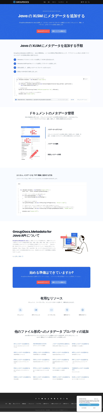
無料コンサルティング (56, 404)
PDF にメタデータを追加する (80, 360)
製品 (45, 2)
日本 (81, 2)
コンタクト (66, 411)
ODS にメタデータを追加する (41, 360)
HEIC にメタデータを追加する (22, 353)
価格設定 (24, 404)
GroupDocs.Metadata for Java (20, 240)
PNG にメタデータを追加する (22, 369)
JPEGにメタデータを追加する (41, 353)
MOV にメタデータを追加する (61, 353)
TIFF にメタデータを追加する (61, 369)
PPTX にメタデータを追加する (41, 369)
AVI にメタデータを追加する (21, 345)
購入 (49, 2)
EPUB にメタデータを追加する (80, 345)
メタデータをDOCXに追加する (61, 345)
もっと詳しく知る (17, 256)
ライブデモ (38, 404)
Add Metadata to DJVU (39, 345)
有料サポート (66, 404)
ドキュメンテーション (82, 99)
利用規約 (61, 411)
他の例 (72, 99)
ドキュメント (31, 404)
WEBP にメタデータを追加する (61, 378)
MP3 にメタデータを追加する (80, 353)
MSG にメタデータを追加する (22, 360)
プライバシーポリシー (55, 411)
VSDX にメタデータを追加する (22, 378)
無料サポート (46, 404)
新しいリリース (16, 404)
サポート (54, 2)
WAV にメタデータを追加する (41, 378)
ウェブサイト (61, 2)
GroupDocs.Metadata (20, 53)
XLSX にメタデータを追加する (80, 378)
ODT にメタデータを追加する (61, 360)
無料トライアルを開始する (58, 31)
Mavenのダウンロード (43, 31)
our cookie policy (87, 402)
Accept (89, 404)
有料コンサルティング (76, 404)
